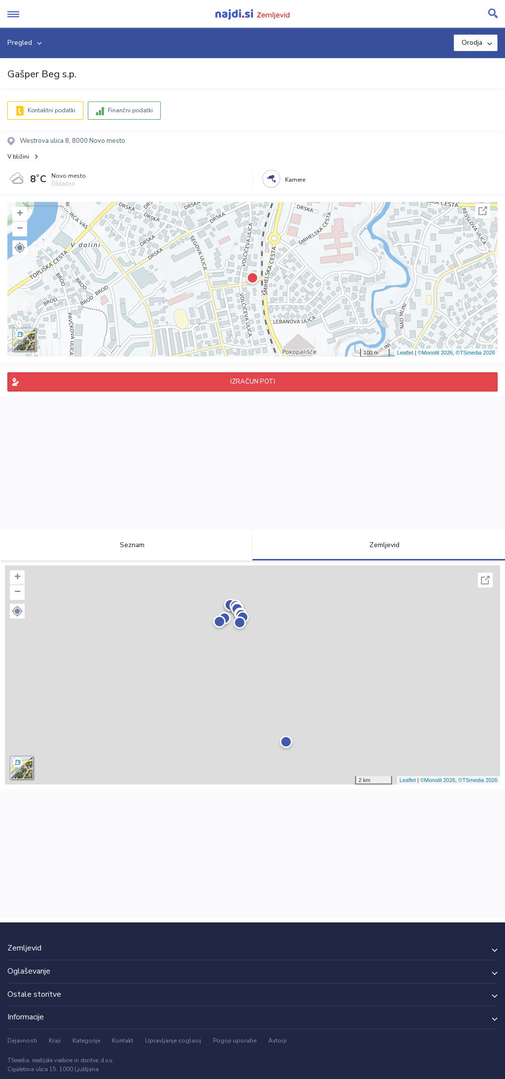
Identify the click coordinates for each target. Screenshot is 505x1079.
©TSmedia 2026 (475, 353)
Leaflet (405, 353)
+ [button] (20, 214)
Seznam (126, 545)
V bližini (18, 157)
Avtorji (277, 1041)
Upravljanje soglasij (173, 1041)
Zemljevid (378, 545)
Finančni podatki (130, 110)
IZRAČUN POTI (252, 381)
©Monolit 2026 (435, 353)
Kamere (295, 180)
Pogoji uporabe (234, 1041)
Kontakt (122, 1041)
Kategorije (86, 1041)
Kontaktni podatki (51, 110)
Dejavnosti (22, 1041)
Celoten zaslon (482, 210)
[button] (19, 247)
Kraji (55, 1041)
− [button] (20, 229)
